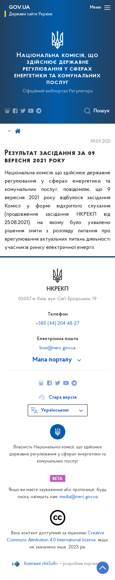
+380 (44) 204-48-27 (57, 323)
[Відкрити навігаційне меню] (107, 8)
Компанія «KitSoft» (41, 564)
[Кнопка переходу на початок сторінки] (103, 568)
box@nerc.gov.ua (57, 348)
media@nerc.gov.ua (78, 497)
